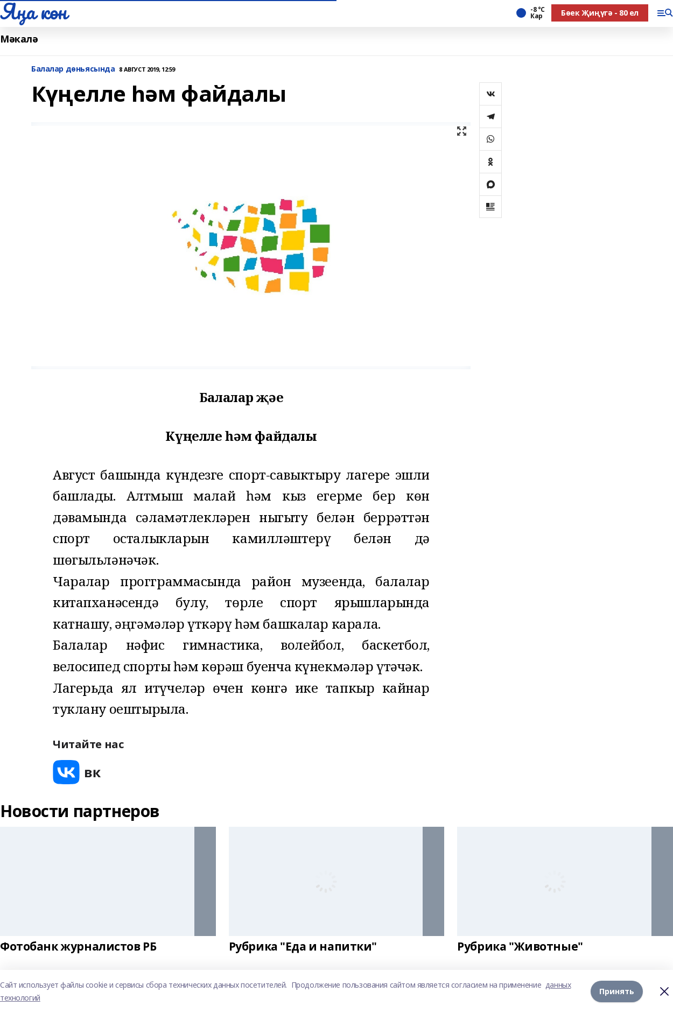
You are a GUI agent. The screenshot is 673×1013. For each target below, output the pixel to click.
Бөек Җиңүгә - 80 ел (600, 13)
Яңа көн (33, 11)
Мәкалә (19, 39)
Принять (616, 991)
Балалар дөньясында (73, 69)
